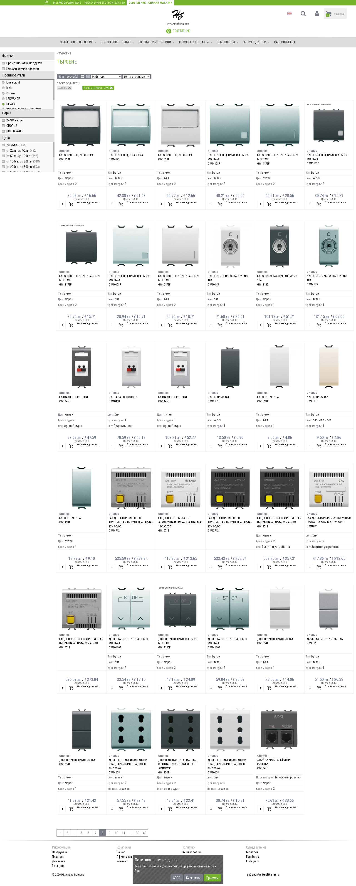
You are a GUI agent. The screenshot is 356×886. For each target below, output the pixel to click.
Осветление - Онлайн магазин (150, 2)
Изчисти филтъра (98, 87)
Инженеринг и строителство (104, 2)
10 (116, 833)
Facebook (252, 857)
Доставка (58, 861)
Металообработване (67, 2)
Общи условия (191, 852)
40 (144, 833)
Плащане (58, 857)
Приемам (212, 878)
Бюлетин (252, 852)
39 (137, 833)
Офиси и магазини (129, 857)
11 (123, 833)
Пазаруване (60, 852)
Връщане (58, 866)
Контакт (122, 861)
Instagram (252, 861)
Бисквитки (193, 878)
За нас (121, 852)
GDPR (176, 878)
